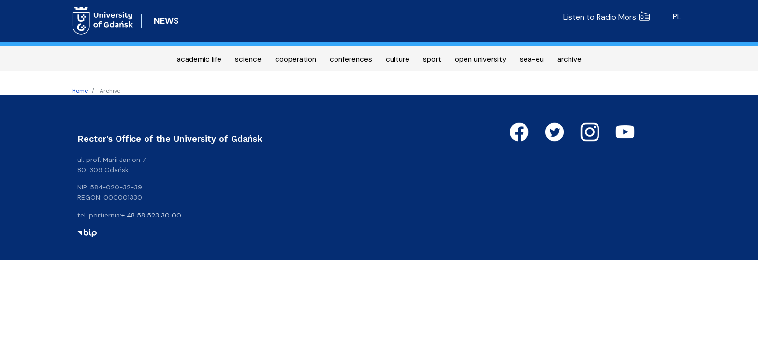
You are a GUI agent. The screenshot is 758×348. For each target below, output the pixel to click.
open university (480, 59)
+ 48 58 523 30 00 (151, 215)
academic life (199, 59)
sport (432, 59)
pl (677, 17)
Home (80, 91)
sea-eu (532, 59)
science (248, 59)
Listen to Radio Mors (606, 17)
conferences (351, 59)
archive (569, 59)
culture (397, 59)
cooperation (295, 59)
